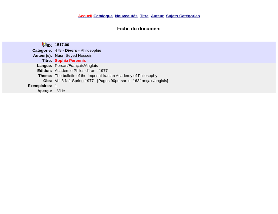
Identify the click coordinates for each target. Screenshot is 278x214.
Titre (144, 16)
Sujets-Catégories (183, 16)
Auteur (157, 16)
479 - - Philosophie (78, 50)
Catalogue (103, 16)
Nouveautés (126, 16)
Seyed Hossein (73, 55)
